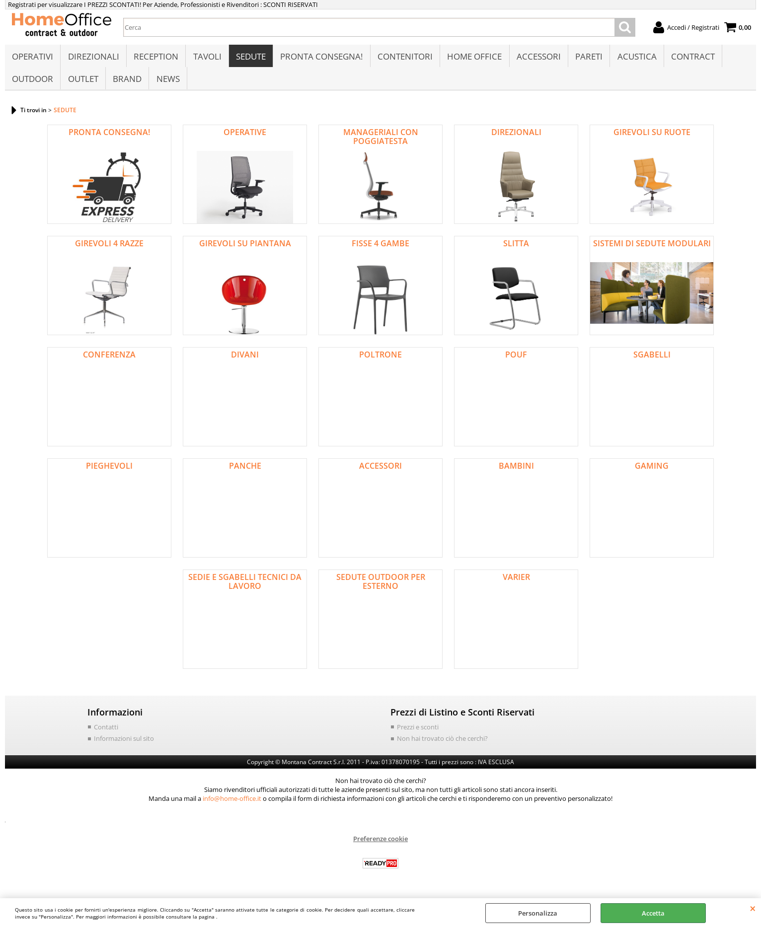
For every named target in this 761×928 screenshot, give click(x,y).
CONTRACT (690, 58)
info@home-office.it (232, 803)
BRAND (126, 82)
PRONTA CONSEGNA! (320, 58)
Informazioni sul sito (124, 743)
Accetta (653, 913)
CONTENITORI (403, 58)
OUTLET (83, 82)
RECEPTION (155, 58)
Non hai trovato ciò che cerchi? (442, 743)
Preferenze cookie (380, 844)
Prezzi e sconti (418, 732)
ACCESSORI (537, 58)
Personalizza (537, 913)
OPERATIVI (32, 58)
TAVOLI (206, 58)
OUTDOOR (32, 82)
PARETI (587, 58)
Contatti (106, 732)
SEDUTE (250, 58)
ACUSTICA (634, 58)
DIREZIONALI (93, 58)
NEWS (167, 82)
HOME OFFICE (473, 58)
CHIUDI (753, 908)
